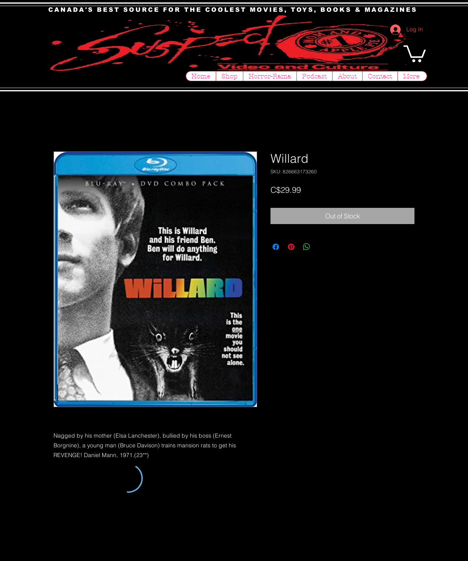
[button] (415, 52)
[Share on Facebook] (276, 247)
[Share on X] (322, 247)
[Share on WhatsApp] (306, 247)
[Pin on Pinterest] (291, 247)
